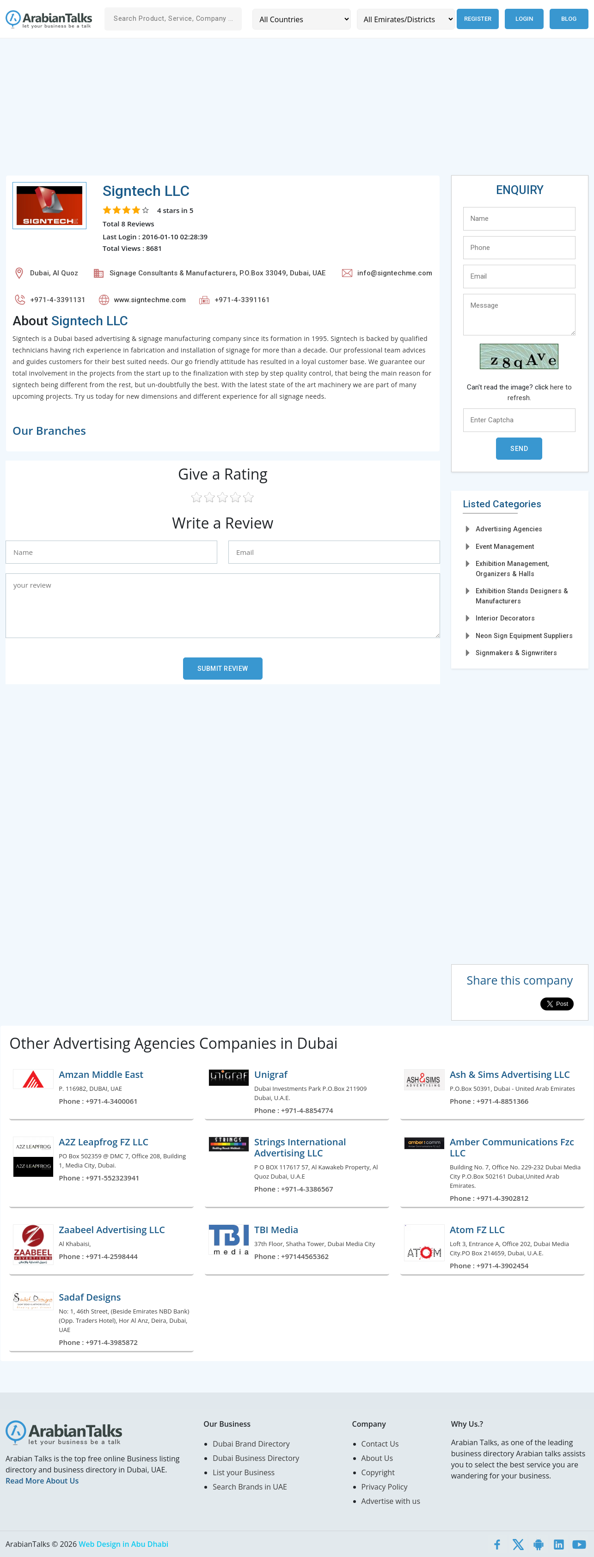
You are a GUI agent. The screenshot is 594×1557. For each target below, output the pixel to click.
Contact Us (380, 1444)
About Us (377, 1458)
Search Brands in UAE (250, 1487)
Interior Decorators (505, 618)
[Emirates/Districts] (405, 19)
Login (524, 18)
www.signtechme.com (150, 300)
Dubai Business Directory (256, 1458)
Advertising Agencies (509, 529)
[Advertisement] (283, 110)
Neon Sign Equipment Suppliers (524, 635)
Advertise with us (390, 1501)
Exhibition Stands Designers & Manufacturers (522, 595)
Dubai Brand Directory (251, 1444)
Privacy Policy (384, 1487)
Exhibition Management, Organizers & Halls (512, 568)
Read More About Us (42, 1481)
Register (477, 18)
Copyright (378, 1472)
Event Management (505, 546)
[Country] (301, 19)
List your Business (244, 1472)
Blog (568, 18)
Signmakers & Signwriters (516, 653)
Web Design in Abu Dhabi (123, 1544)
